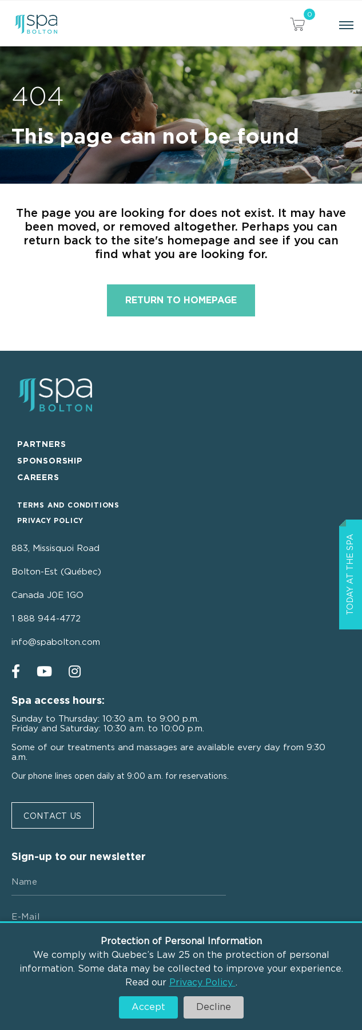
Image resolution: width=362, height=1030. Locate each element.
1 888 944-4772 (46, 619)
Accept (148, 1007)
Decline (213, 1007)
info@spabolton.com (55, 642)
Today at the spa (351, 574)
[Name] (118, 882)
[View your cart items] (297, 26)
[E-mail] (118, 917)
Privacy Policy (202, 982)
